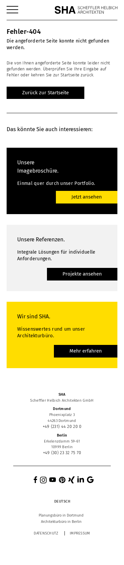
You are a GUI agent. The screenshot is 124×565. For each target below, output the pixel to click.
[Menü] (12, 10)
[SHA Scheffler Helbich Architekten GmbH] (86, 10)
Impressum (80, 533)
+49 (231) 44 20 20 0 (62, 426)
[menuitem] (12, 10)
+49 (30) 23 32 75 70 (62, 452)
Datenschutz (46, 533)
